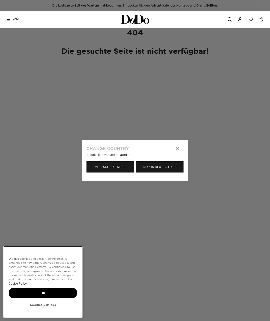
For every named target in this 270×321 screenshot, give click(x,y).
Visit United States (110, 167)
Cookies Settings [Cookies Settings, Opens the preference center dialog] (43, 304)
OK (42, 293)
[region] (42, 282)
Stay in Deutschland (160, 167)
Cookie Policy (18, 283)
